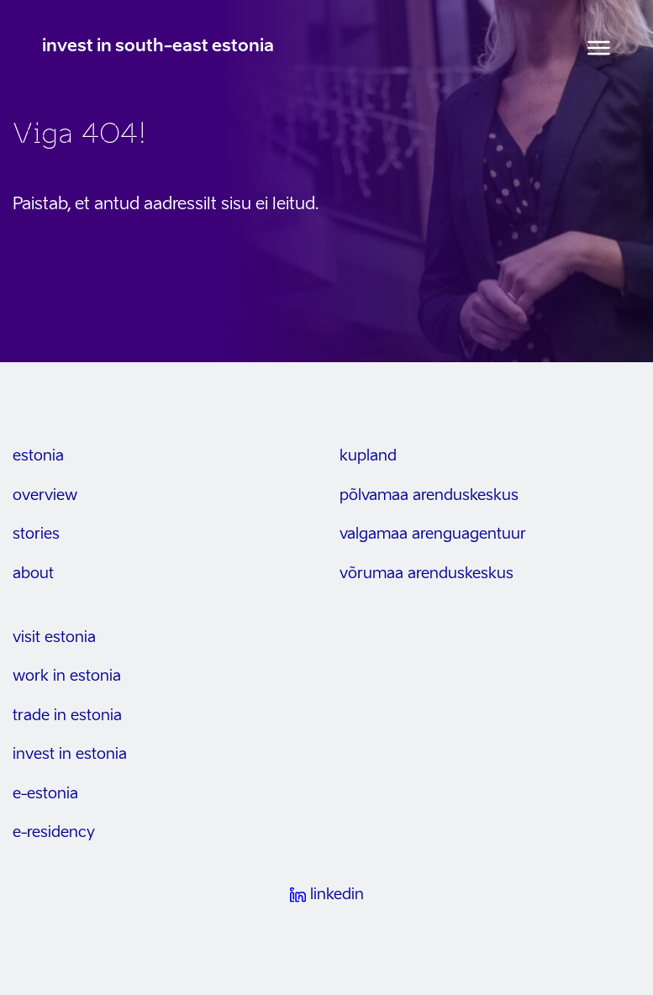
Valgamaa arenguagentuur (433, 534)
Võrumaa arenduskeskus (426, 574)
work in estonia (67, 676)
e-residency (54, 832)
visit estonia (54, 637)
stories (36, 534)
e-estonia (45, 794)
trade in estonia (67, 716)
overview (45, 495)
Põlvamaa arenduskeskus (429, 495)
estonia (38, 456)
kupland (368, 456)
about (33, 574)
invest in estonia (70, 754)
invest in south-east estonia (158, 47)
